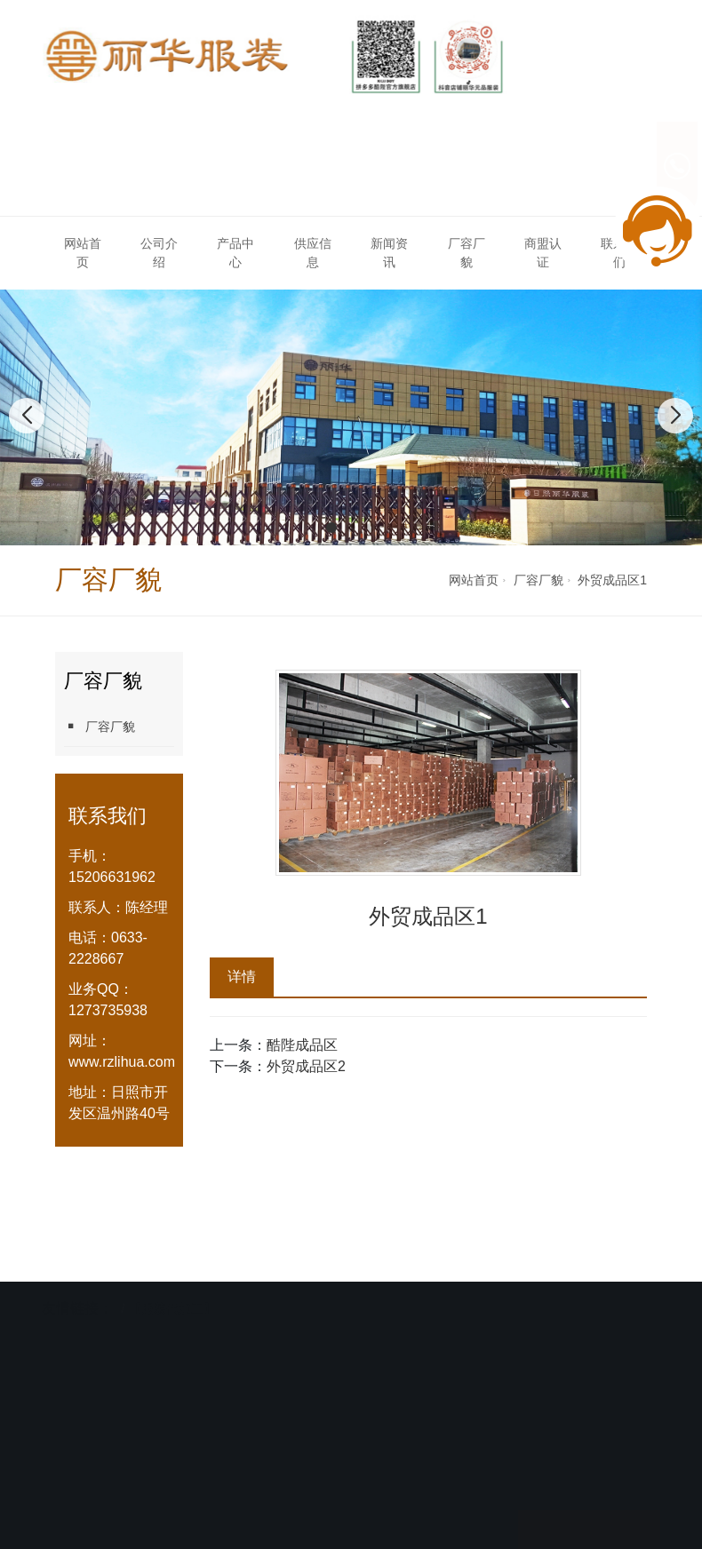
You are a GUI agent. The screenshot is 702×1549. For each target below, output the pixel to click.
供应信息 (312, 252)
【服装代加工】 (172, 1305)
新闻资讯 (389, 252)
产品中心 (235, 252)
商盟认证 (543, 252)
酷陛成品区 (302, 1045)
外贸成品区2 (306, 1066)
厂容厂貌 (466, 252)
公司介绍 (159, 252)
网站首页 (82, 252)
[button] (331, 527)
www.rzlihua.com (121, 1061)
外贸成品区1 (612, 580)
